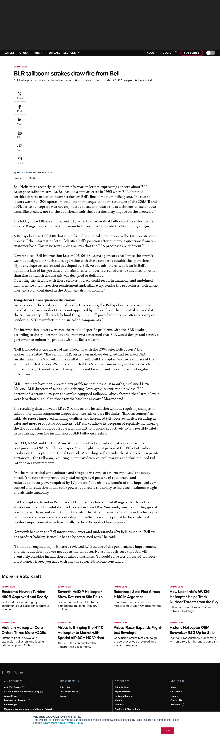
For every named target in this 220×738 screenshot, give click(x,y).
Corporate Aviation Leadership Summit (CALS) (28, 710)
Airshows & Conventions (127, 709)
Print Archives (122, 687)
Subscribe (191, 53)
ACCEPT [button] (168, 731)
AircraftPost (12, 696)
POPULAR (24, 52)
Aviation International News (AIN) (23, 691)
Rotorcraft (21, 66)
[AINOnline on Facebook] (3, 673)
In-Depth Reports (123, 696)
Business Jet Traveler (17, 700)
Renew (63, 696)
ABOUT (153, 52)
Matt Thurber (45, 93)
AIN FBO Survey (14, 687)
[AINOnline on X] (15, 673)
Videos (118, 700)
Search (169, 53)
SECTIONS (71, 52)
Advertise (177, 704)
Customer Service (69, 691)
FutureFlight (10, 704)
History (174, 696)
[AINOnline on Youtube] (9, 673)
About (173, 687)
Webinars (120, 704)
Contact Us (176, 700)
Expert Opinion (122, 691)
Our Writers (176, 691)
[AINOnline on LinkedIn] (21, 673)
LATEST (9, 52)
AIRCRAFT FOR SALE (47, 52)
